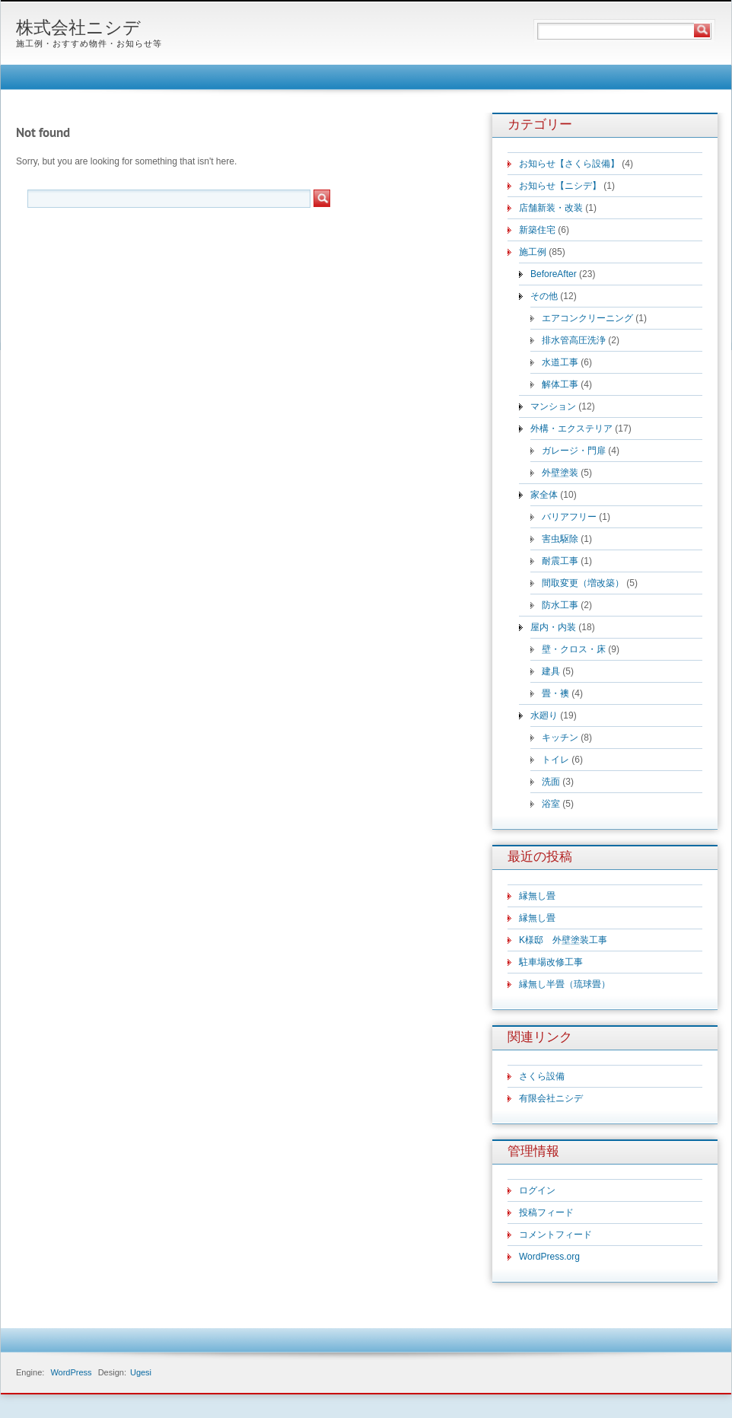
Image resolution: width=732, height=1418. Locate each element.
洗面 (551, 781)
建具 (551, 671)
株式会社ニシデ (78, 29)
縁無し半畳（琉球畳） (564, 984)
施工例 (532, 252)
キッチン (560, 737)
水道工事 (560, 362)
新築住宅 (537, 230)
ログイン (537, 1190)
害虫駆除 (560, 539)
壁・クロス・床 (574, 649)
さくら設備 (542, 1076)
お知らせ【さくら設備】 (569, 163)
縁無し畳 (537, 896)
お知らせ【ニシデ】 (560, 185)
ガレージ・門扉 (574, 450)
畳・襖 (555, 693)
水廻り (544, 715)
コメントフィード (555, 1234)
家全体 (544, 494)
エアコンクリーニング (587, 318)
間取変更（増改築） (583, 583)
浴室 (551, 803)
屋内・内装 (553, 627)
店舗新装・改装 (551, 207)
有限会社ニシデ (551, 1098)
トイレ (555, 759)
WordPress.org (549, 1256)
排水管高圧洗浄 (574, 340)
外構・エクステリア (571, 428)
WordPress (70, 1372)
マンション (553, 406)
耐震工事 (560, 561)
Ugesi (140, 1372)
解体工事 (560, 384)
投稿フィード (546, 1212)
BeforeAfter (553, 274)
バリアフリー (569, 516)
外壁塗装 (560, 472)
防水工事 (560, 605)
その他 (544, 296)
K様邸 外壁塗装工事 (563, 940)
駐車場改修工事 (551, 962)
